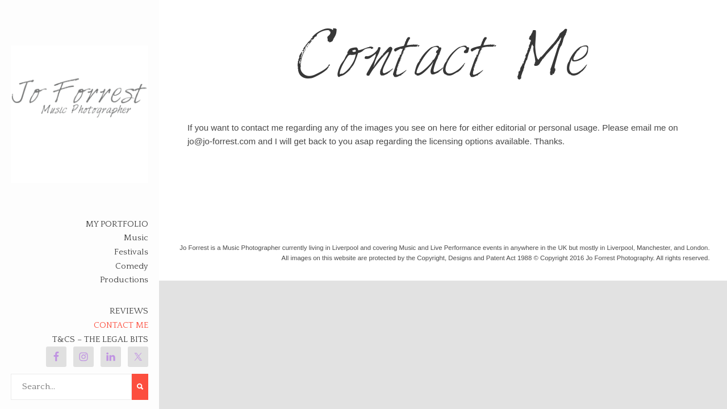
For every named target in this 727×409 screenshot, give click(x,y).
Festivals (131, 252)
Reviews (129, 311)
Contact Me (121, 325)
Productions (124, 280)
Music (136, 238)
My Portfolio (117, 224)
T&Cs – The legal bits (100, 339)
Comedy (131, 266)
